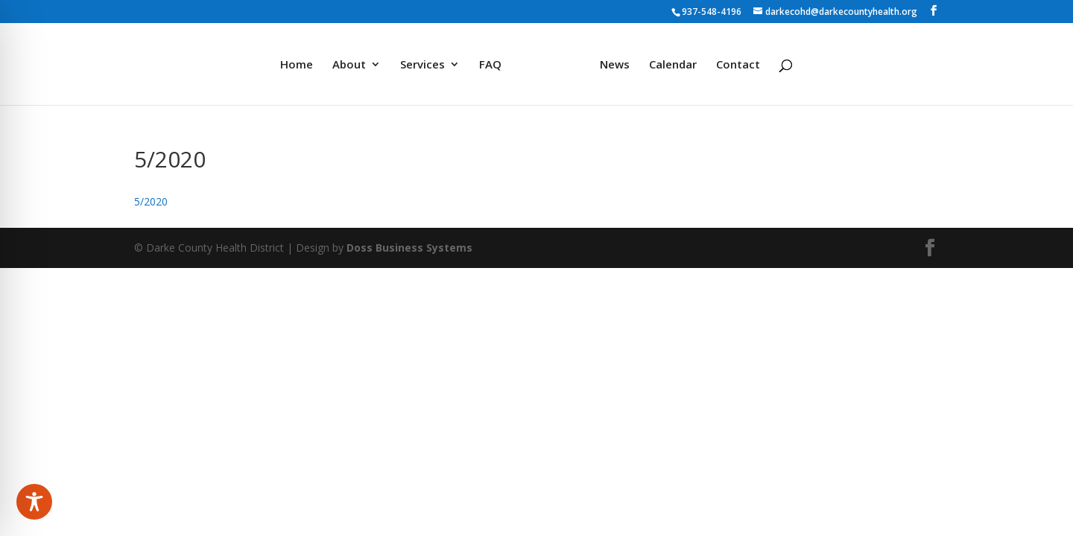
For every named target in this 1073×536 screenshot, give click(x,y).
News (615, 65)
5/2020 (151, 201)
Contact (738, 65)
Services (422, 65)
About (349, 65)
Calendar (673, 65)
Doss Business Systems (409, 247)
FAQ (490, 65)
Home (296, 65)
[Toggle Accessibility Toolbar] (34, 501)
